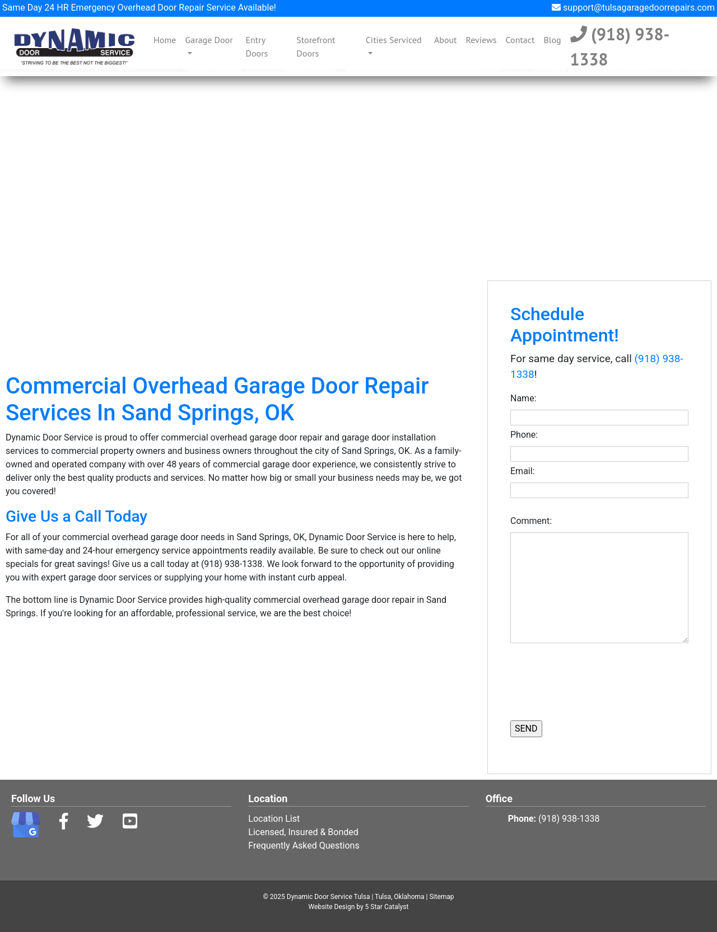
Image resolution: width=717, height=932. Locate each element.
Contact (519, 39)
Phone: (526, 434)
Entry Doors (257, 46)
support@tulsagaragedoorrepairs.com (633, 7)
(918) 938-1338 (620, 46)
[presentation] (575, 680)
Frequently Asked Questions (303, 845)
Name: (525, 398)
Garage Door (208, 39)
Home (166, 38)
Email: (524, 471)
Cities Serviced (394, 39)
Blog (552, 39)
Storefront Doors (315, 46)
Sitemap (441, 897)
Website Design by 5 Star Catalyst (359, 907)
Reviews (481, 39)
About (445, 39)
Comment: (533, 521)
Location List (274, 818)
